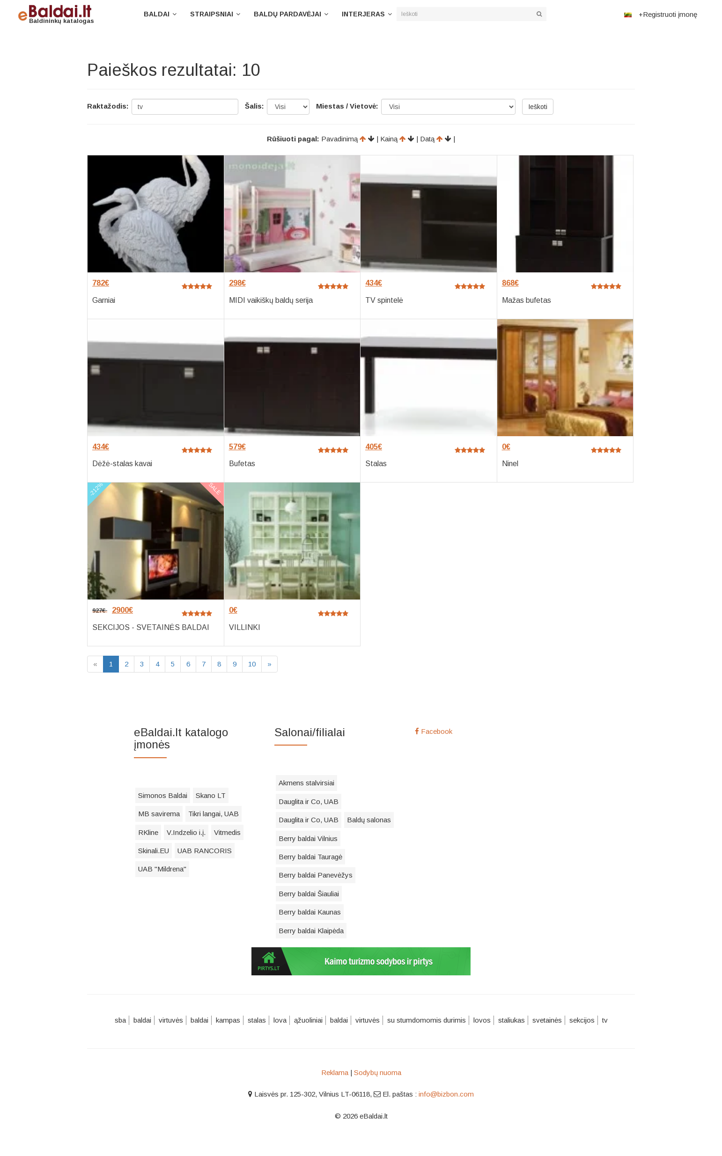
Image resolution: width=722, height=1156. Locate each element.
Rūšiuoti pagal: (293, 139)
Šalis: (254, 106)
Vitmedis (227, 832)
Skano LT (211, 795)
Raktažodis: (108, 106)
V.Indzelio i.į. (186, 832)
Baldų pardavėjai (287, 14)
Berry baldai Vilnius (308, 838)
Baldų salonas (369, 820)
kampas (228, 1020)
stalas (257, 1020)
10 (252, 664)
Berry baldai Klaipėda (311, 931)
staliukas (511, 1020)
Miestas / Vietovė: (347, 106)
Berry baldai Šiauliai (309, 894)
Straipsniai (211, 14)
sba (120, 1020)
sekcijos (582, 1020)
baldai (142, 1020)
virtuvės (171, 1020)
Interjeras (363, 14)
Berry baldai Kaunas (310, 912)
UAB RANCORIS (204, 851)
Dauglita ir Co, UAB (309, 801)
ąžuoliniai (308, 1020)
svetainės (547, 1020)
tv (605, 1020)
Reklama (334, 1072)
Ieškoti (537, 106)
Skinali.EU (153, 851)
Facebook (433, 731)
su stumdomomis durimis (426, 1020)
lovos (482, 1020)
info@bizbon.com (446, 1094)
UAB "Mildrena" (162, 869)
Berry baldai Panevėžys (316, 875)
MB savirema (159, 814)
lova (280, 1020)
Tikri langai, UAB (213, 814)
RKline (148, 832)
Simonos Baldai (162, 795)
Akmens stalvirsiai (306, 783)
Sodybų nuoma (377, 1072)
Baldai (156, 14)
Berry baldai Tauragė (310, 857)
